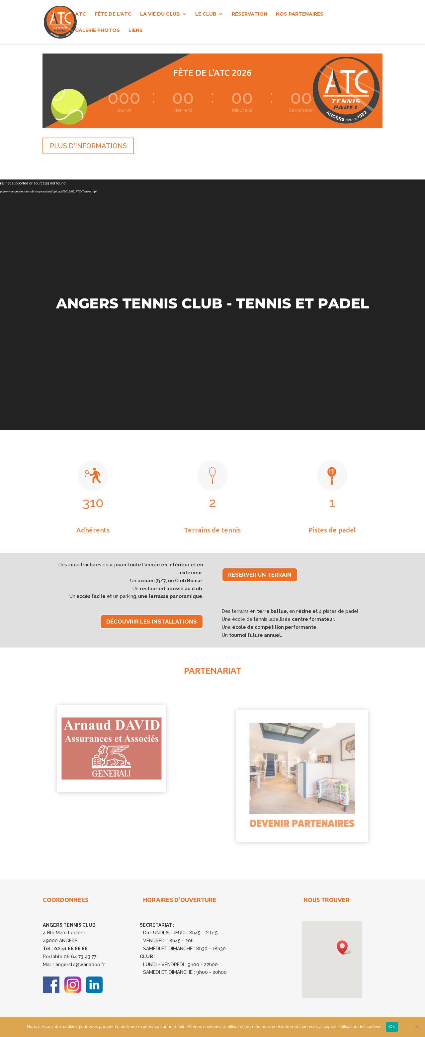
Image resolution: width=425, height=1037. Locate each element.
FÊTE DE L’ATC (113, 14)
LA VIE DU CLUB (160, 14)
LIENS (135, 30)
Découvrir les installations (151, 621)
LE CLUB (205, 14)
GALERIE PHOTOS (97, 30)
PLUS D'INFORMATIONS (88, 146)
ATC (80, 14)
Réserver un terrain (260, 574)
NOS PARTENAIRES (299, 14)
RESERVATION (249, 14)
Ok (392, 1026)
